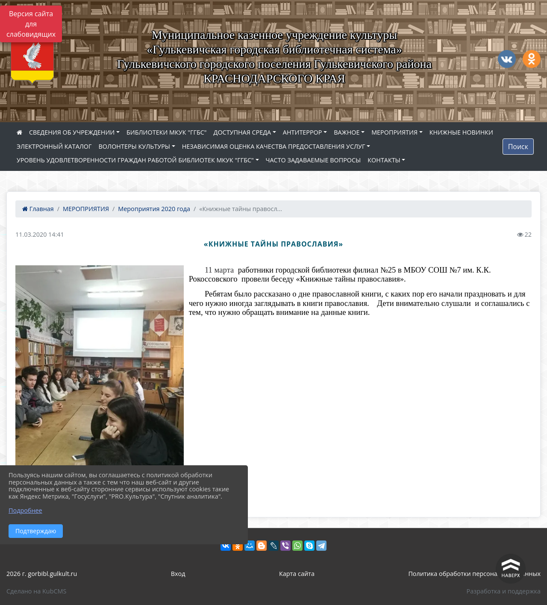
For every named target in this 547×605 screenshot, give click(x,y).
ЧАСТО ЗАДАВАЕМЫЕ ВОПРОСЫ (313, 160)
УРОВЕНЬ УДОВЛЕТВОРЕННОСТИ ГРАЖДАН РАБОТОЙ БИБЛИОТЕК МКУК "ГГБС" (135, 160)
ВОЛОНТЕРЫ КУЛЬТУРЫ (135, 146)
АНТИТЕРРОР (302, 132)
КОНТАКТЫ (384, 160)
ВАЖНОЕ (346, 132)
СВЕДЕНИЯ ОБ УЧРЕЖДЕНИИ (72, 132)
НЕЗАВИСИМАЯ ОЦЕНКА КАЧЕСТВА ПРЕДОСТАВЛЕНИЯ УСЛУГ (273, 146)
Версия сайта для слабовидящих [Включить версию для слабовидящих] (31, 24)
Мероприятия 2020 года (154, 209)
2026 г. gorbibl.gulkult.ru (41, 574)
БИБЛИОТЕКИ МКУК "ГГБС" (166, 132)
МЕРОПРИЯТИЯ (394, 132)
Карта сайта (297, 574)
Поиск (518, 146)
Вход (178, 574)
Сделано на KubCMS (36, 591)
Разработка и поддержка (504, 591)
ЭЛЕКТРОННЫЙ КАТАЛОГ (54, 146)
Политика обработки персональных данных (474, 574)
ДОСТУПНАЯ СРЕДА (242, 132)
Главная (38, 209)
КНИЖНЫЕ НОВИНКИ (461, 132)
